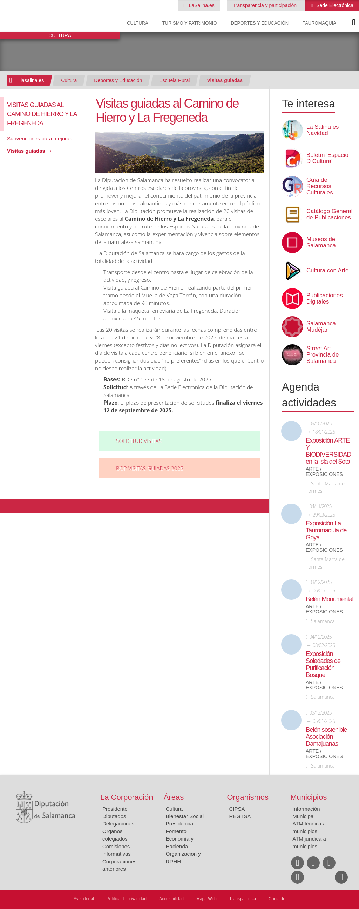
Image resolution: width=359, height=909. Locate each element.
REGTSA (240, 816)
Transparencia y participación (265, 5)
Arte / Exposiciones (324, 471)
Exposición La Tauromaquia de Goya (326, 530)
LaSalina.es (201, 5)
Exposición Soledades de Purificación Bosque (323, 664)
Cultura (137, 23)
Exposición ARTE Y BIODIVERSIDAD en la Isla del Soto (328, 451)
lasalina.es (32, 80)
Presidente (115, 809)
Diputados (114, 816)
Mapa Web (206, 898)
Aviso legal (84, 898)
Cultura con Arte (327, 270)
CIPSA (237, 809)
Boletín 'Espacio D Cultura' (327, 158)
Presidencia (179, 824)
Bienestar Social (185, 816)
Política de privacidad (127, 898)
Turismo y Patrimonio (189, 23)
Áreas (174, 797)
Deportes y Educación (260, 23)
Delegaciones (118, 824)
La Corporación (126, 797)
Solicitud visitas (139, 441)
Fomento (176, 831)
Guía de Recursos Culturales (319, 186)
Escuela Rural (174, 80)
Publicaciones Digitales (324, 298)
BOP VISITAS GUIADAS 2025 (149, 468)
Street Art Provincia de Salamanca (322, 354)
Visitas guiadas (225, 80)
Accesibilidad (171, 898)
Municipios (308, 797)
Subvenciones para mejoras (39, 138)
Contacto (277, 898)
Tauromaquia (319, 23)
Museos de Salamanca (321, 242)
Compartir (9, 506)
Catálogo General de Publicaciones (329, 214)
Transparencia (242, 898)
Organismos (248, 797)
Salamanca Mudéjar (321, 326)
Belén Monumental (329, 599)
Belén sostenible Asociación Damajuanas (326, 736)
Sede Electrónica (334, 5)
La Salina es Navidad (322, 130)
